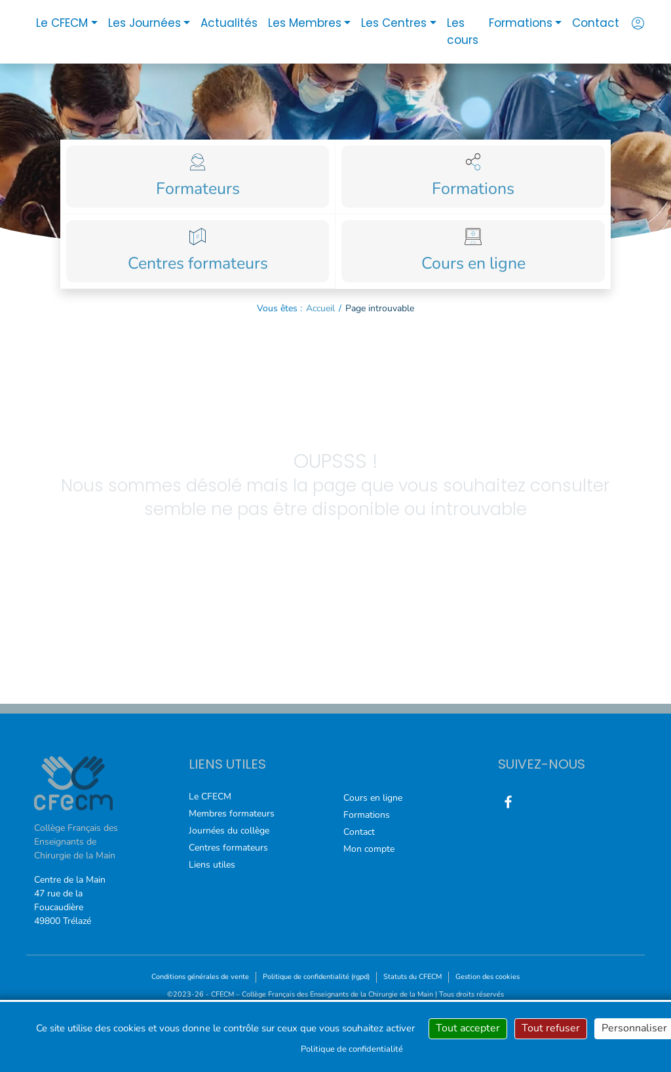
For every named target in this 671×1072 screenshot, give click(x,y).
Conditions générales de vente (200, 977)
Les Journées (144, 23)
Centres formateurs (228, 847)
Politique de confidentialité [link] (352, 1049)
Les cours (462, 31)
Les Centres (394, 23)
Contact (595, 23)
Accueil (320, 308)
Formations (520, 23)
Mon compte (368, 849)
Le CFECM (62, 23)
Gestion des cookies (487, 977)
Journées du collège (229, 830)
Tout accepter (468, 1028)
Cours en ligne (372, 798)
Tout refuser (551, 1028)
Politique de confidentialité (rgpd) (316, 977)
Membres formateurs (232, 813)
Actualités (229, 23)
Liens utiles (212, 864)
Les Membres (304, 23)
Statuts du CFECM (412, 977)
